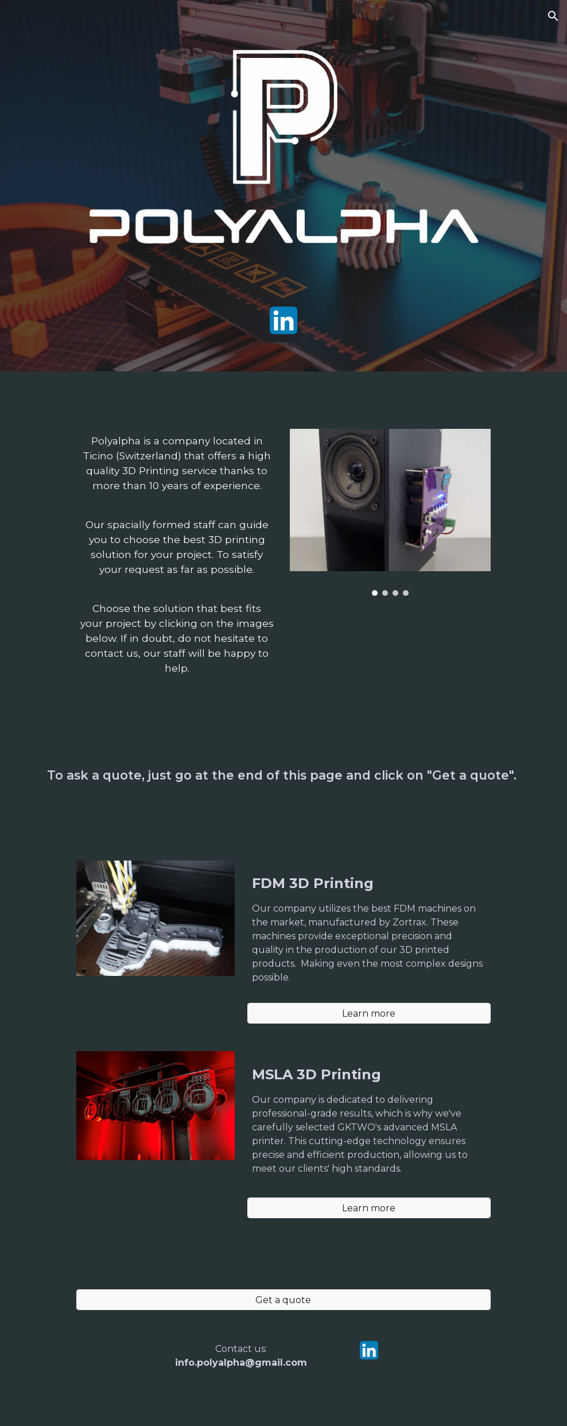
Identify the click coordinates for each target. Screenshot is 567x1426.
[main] (177, 560)
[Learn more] (369, 1013)
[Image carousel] (390, 512)
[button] (553, 16)
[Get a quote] (283, 1300)
